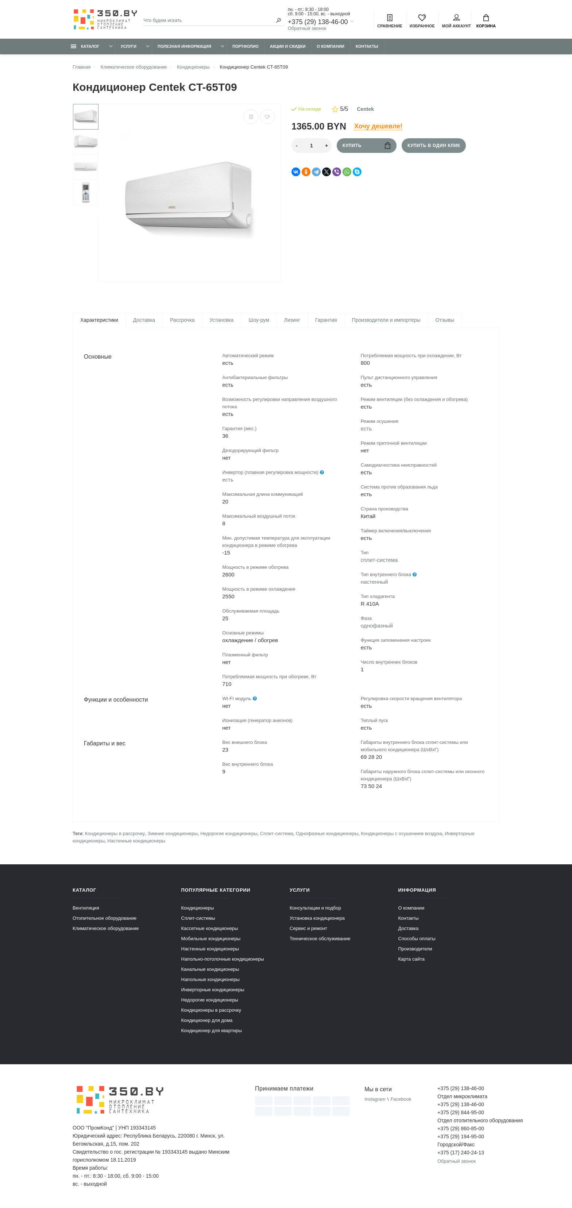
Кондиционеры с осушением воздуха (401, 834)
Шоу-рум (259, 320)
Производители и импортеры (386, 320)
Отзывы (445, 320)
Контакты (367, 46)
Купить (366, 145)
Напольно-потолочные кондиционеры (222, 960)
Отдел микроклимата (462, 1097)
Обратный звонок (307, 28)
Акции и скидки (288, 46)
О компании (330, 46)
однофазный (377, 626)
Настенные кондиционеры (136, 842)
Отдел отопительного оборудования (468, 1121)
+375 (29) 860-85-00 (460, 1129)
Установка (221, 320)
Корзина (486, 21)
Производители (415, 950)
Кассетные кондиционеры (209, 929)
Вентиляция (86, 909)
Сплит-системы (198, 919)
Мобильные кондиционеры (211, 939)
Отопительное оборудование (104, 919)
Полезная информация (184, 46)
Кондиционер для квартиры (211, 1031)
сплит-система (379, 560)
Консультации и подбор (315, 909)
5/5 (340, 109)
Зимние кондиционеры (173, 834)
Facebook (400, 1100)
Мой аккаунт (456, 21)
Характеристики (99, 320)
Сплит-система (276, 834)
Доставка (144, 320)
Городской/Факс (456, 1146)
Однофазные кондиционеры (327, 834)
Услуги (128, 46)
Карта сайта (411, 960)
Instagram (375, 1100)
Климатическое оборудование (106, 929)
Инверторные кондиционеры (212, 990)
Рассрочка (182, 320)
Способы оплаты (417, 939)
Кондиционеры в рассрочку (115, 834)
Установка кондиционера (317, 919)
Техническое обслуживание (320, 939)
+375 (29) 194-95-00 (460, 1138)
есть (227, 480)
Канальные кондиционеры (210, 970)
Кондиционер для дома (207, 1021)
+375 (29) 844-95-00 (460, 1113)
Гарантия (326, 320)
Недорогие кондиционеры (228, 834)
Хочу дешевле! (378, 126)
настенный (374, 582)
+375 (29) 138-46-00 (318, 22)
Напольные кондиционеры (210, 980)
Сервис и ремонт (308, 929)
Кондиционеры (197, 909)
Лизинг (292, 320)
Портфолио (245, 46)
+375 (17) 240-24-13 (460, 1154)
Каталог (85, 46)
